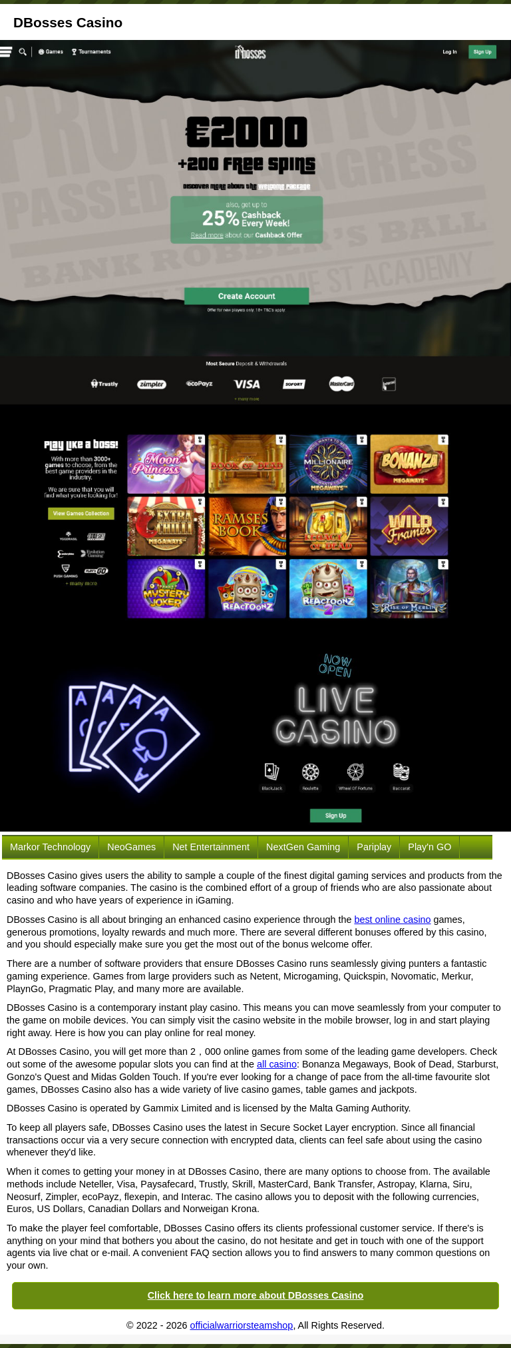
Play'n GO (429, 847)
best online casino (392, 919)
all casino (277, 1064)
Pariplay (374, 847)
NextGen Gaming (303, 847)
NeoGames (131, 847)
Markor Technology (50, 847)
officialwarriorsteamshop (241, 1325)
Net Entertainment (211, 847)
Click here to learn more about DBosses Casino (256, 1295)
